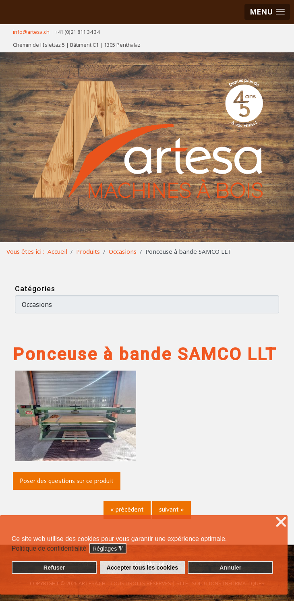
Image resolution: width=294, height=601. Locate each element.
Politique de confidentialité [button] (49, 548)
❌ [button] (281, 522)
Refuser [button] (54, 567)
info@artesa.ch (31, 31)
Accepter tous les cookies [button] (142, 567)
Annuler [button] (230, 567)
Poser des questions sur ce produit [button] (67, 481)
